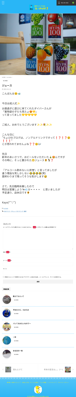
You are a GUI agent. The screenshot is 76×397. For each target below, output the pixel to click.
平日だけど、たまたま (21, 310)
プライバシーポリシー (63, 382)
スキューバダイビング (17, 211)
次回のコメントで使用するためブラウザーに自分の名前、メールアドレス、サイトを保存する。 (33, 277)
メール (7, 260)
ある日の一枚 (18, 350)
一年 (14, 337)
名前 (7, 252)
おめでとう (7, 211)
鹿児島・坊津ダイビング (13, 382)
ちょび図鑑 (43, 382)
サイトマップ (51, 382)
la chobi (6, 208)
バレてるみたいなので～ (22, 323)
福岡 (25, 211)
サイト (5, 269)
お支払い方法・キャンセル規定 (30, 382)
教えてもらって (19, 296)
